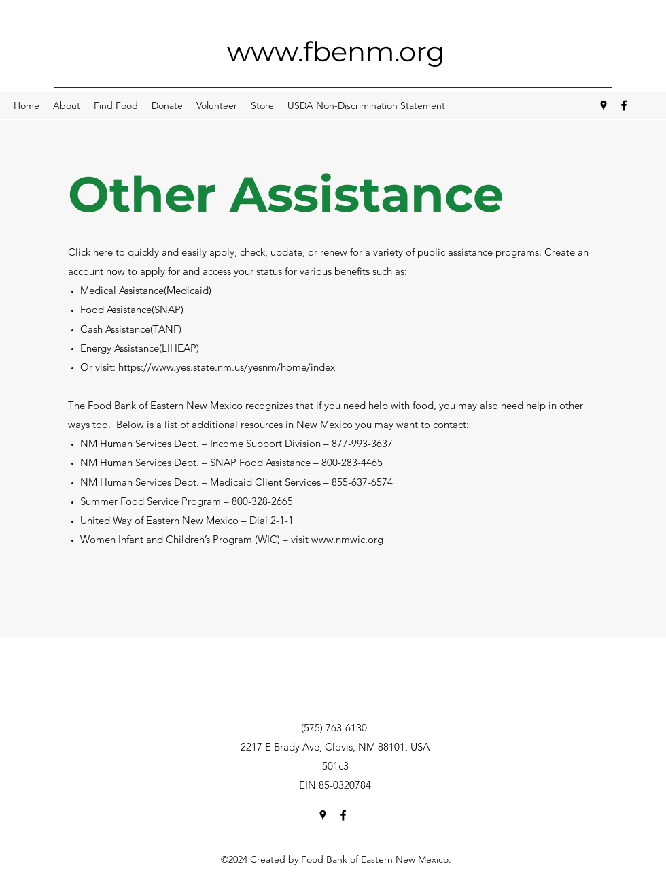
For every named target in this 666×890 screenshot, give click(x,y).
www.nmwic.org (347, 539)
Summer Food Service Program (150, 501)
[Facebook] (624, 105)
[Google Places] (603, 105)
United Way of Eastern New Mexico (159, 520)
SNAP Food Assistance (260, 462)
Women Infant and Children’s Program (166, 539)
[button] (66, 105)
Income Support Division (265, 443)
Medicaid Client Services (265, 482)
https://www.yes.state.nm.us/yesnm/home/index (226, 367)
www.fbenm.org (335, 51)
